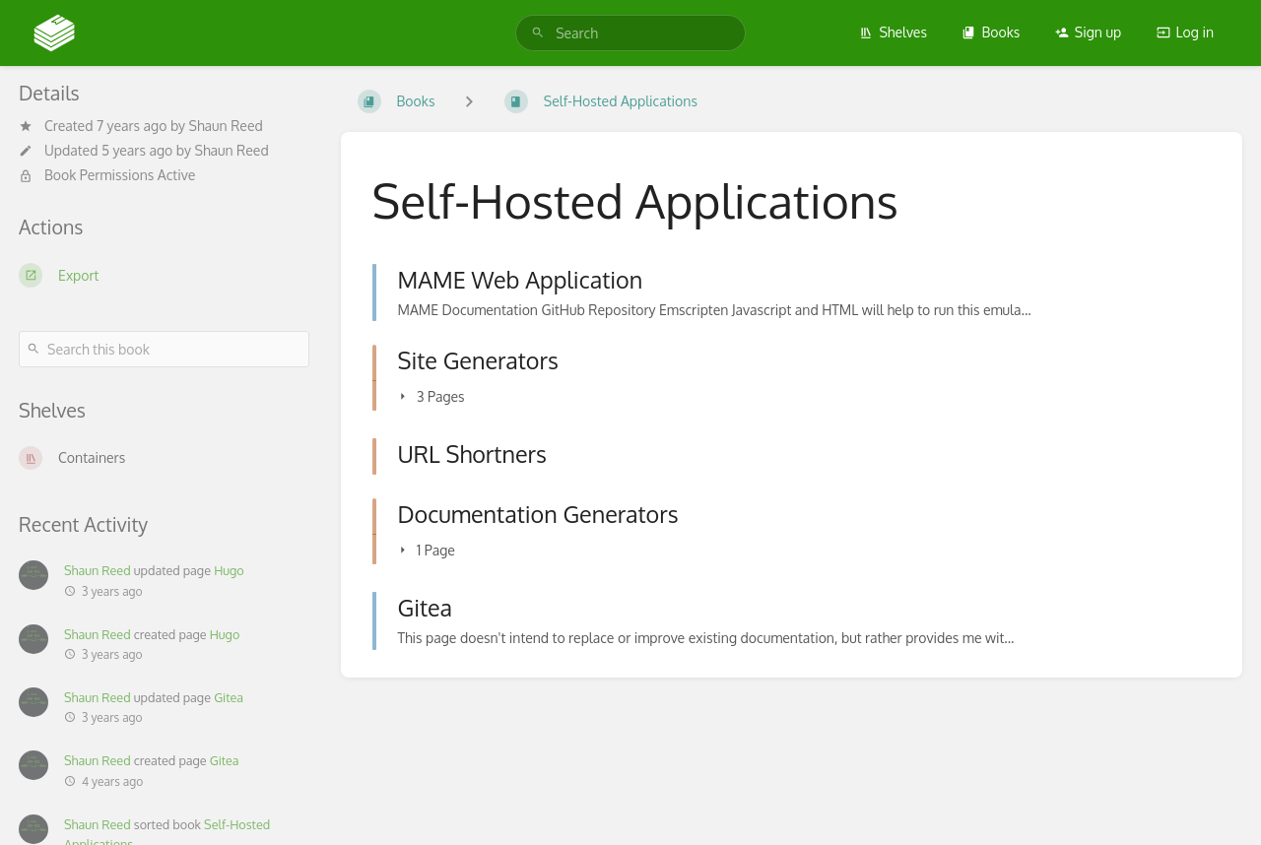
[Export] (164, 274)
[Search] (538, 33)
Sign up (1088, 32)
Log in (1185, 32)
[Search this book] (164, 349)
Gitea (228, 697)
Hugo (229, 570)
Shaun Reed (226, 125)
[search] (630, 33)
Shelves (893, 32)
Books (991, 32)
